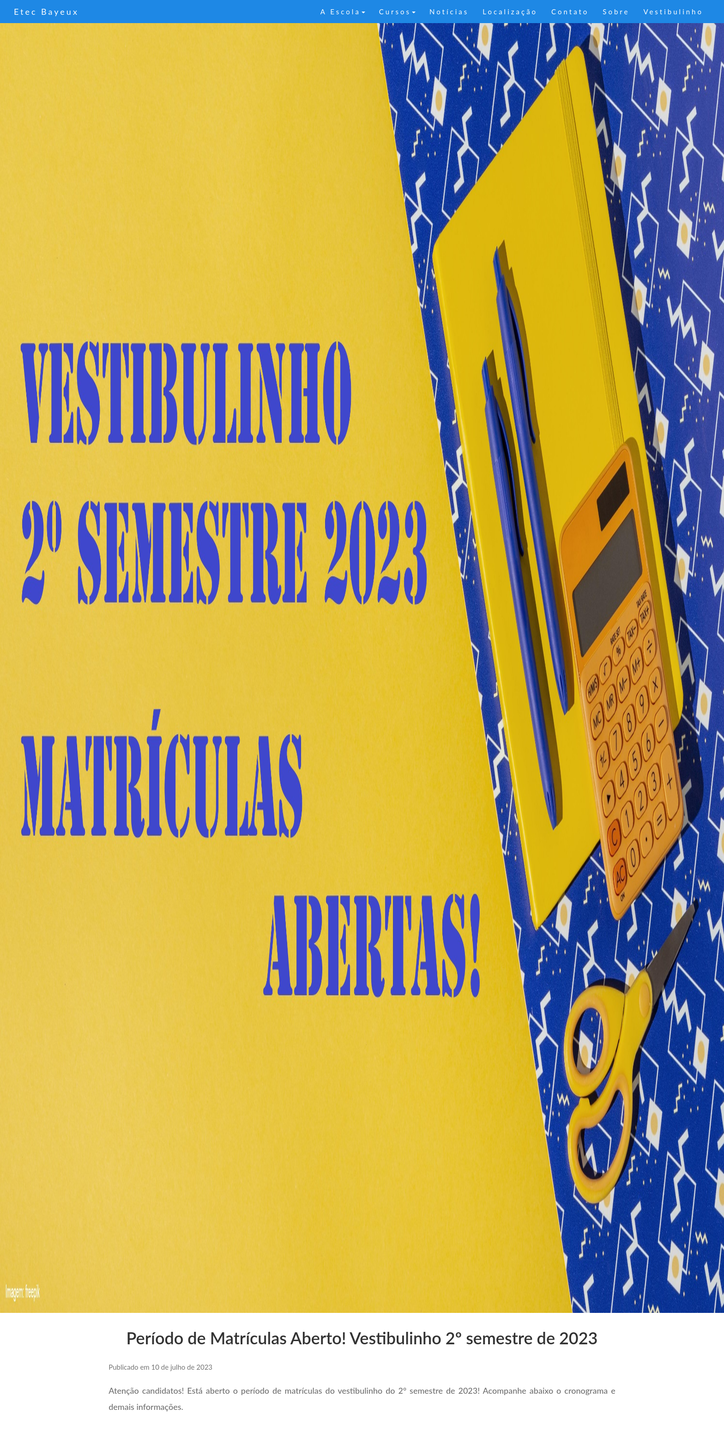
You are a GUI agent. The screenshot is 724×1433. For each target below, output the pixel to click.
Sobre (616, 11)
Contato (570, 11)
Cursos (397, 11)
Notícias (449, 11)
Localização (510, 11)
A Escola (342, 11)
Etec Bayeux (46, 11)
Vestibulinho (673, 11)
